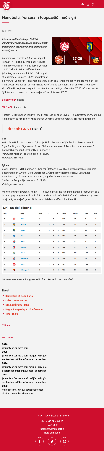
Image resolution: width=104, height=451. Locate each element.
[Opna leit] (93, 5)
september (8, 359)
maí (31, 355)
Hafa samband (52, 432)
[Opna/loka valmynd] (100, 4)
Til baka (6, 325)
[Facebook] (39, 441)
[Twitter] (52, 441)
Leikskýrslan (9, 99)
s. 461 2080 (52, 425)
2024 (4, 363)
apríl (26, 348)
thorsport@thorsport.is (52, 428)
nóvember (29, 359)
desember (40, 359)
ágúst (44, 355)
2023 (4, 374)
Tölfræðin (8, 107)
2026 (4, 344)
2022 (4, 386)
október (18, 359)
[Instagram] (64, 441)
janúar (5, 348)
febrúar (13, 348)
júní (35, 355)
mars (21, 348)
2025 (4, 351)
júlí (39, 355)
